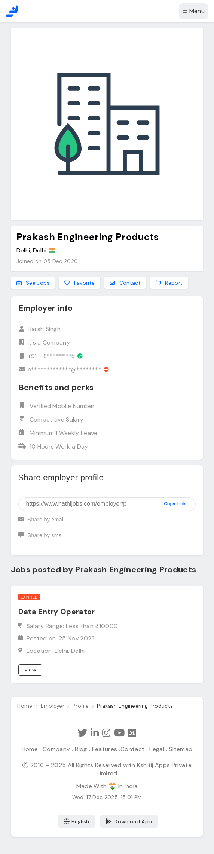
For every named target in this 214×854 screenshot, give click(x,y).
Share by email (41, 523)
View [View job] (30, 669)
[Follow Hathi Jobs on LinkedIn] (95, 733)
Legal (156, 749)
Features (104, 749)
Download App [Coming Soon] (129, 821)
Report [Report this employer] (169, 282)
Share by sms (39, 539)
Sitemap (179, 749)
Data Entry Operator (56, 611)
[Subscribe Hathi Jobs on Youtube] (119, 733)
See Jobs (33, 282)
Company (57, 749)
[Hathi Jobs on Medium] (132, 733)
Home (31, 749)
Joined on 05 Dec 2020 (47, 261)
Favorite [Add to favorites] (79, 282)
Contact (132, 749)
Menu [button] (194, 11)
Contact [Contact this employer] (125, 282)
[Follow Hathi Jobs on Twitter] (82, 733)
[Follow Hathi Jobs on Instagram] (106, 733)
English (76, 821)
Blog (81, 749)
